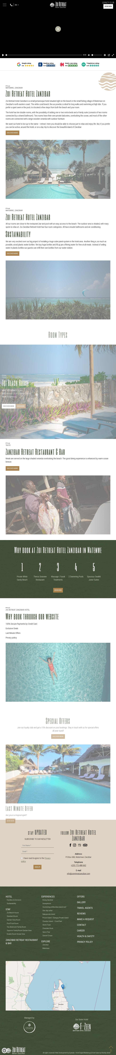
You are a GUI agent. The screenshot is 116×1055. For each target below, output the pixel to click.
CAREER (81, 930)
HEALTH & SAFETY (85, 936)
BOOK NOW (108, 6)
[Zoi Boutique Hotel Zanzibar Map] (58, 986)
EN (16, 5)
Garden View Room (13, 920)
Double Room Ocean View (16, 934)
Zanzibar (46, 945)
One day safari (48, 910)
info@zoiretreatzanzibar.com (78, 873)
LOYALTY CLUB (108, 2)
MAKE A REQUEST (85, 919)
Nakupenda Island (49, 914)
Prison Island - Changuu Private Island (55, 918)
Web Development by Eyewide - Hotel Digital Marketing (72, 1053)
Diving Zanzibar (48, 900)
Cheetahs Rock (48, 928)
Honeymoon (47, 903)
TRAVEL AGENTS (85, 908)
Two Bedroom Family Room (16, 927)
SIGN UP (37, 867)
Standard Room (12, 916)
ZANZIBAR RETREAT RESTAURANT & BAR (22, 942)
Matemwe (46, 948)
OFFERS (81, 896)
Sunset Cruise (47, 935)
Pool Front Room (12, 923)
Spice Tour (46, 932)
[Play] (3, 55)
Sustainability (11, 903)
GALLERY (81, 902)
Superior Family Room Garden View (19, 930)
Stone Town (47, 925)
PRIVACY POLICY (85, 942)
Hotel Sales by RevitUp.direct (101, 1053)
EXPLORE (45, 941)
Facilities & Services (14, 900)
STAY (8, 909)
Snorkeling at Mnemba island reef (54, 907)
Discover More (12, 468)
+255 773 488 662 (78, 865)
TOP (111, 1047)
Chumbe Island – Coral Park (52, 921)
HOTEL (9, 896)
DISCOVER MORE (12, 133)
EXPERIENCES (48, 896)
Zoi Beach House (13, 913)
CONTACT (81, 925)
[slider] (44, 55)
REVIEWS (81, 913)
